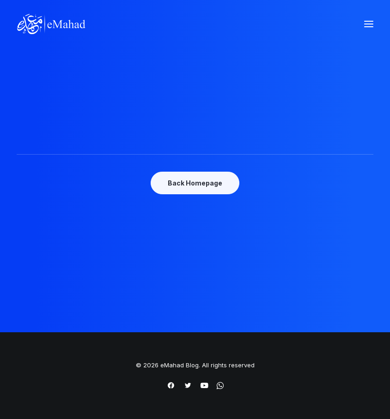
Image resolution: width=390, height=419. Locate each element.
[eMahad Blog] (51, 24)
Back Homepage (195, 183)
